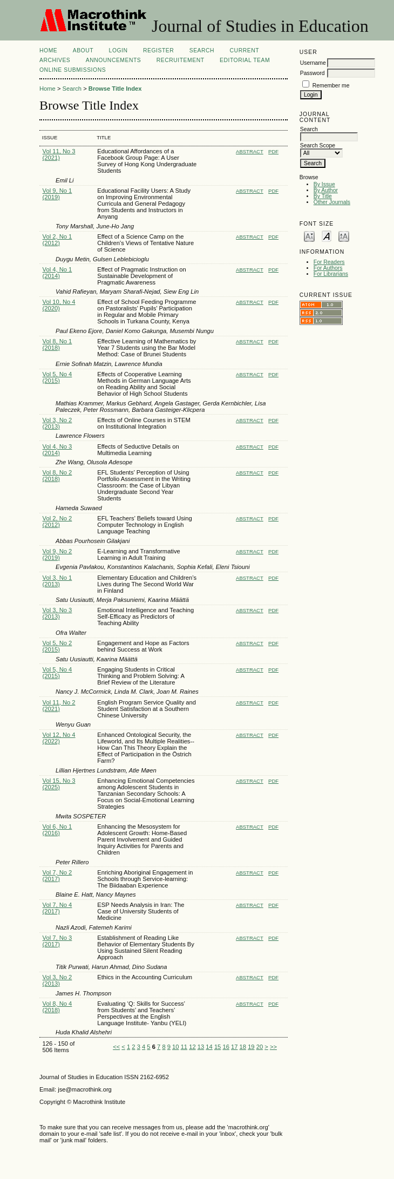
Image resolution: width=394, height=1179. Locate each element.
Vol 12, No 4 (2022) (59, 737)
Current (244, 50)
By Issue (324, 184)
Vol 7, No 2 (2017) (57, 875)
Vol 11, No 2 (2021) (59, 705)
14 (209, 1047)
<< (116, 1047)
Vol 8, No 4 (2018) (57, 1006)
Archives (54, 60)
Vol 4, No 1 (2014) (57, 272)
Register (158, 50)
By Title (323, 196)
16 (225, 1047)
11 (184, 1047)
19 (251, 1047)
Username (313, 63)
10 (175, 1047)
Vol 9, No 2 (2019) (57, 554)
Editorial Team (245, 60)
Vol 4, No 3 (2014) (57, 449)
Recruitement (181, 60)
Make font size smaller (309, 235)
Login (118, 50)
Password (312, 73)
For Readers (329, 262)
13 (201, 1047)
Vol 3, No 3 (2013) (57, 613)
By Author (326, 190)
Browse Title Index (115, 88)
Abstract (249, 151)
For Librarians (331, 274)
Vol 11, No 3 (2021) (59, 154)
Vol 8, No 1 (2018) (57, 344)
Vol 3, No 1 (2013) (57, 580)
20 (259, 1047)
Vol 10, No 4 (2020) (59, 305)
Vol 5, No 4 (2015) (57, 377)
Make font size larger (343, 235)
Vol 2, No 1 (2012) (57, 239)
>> (273, 1047)
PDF (273, 151)
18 (243, 1047)
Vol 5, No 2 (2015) (57, 646)
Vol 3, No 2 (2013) (57, 423)
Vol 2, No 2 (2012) (57, 521)
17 (234, 1047)
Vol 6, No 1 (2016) (57, 829)
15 (217, 1047)
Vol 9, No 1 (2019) (57, 193)
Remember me (331, 86)
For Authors (328, 268)
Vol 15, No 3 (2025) (59, 783)
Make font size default (326, 235)
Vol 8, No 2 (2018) (57, 475)
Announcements (113, 60)
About (83, 50)
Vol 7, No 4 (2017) (57, 908)
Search (201, 50)
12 (192, 1047)
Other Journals (332, 202)
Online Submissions (72, 70)
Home (48, 50)
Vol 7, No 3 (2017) (57, 940)
